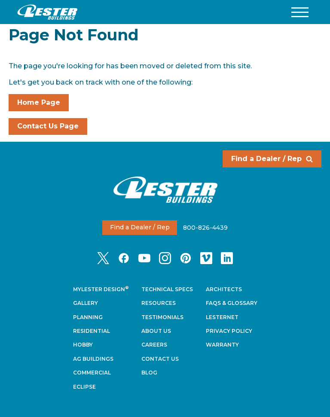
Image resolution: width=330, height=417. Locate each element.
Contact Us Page (48, 126)
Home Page (38, 102)
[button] (300, 12)
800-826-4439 (205, 227)
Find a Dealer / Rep (272, 159)
